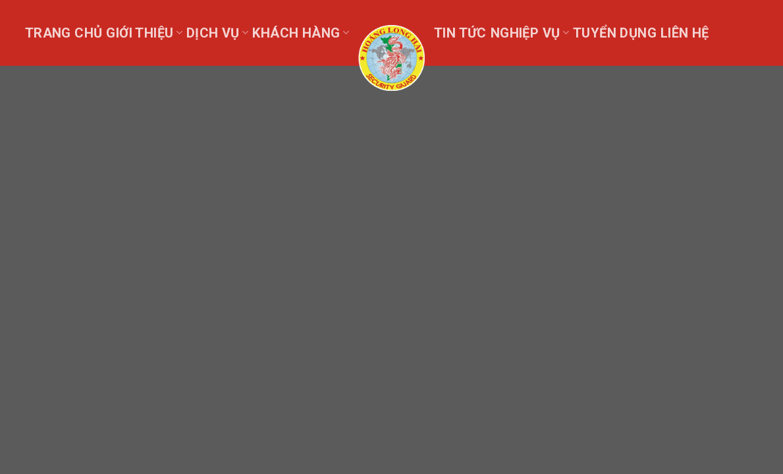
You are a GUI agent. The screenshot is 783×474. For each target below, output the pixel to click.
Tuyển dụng (615, 33)
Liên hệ (685, 33)
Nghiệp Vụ (530, 33)
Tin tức (460, 33)
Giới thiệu (144, 33)
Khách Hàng (300, 33)
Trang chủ (64, 33)
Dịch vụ (217, 33)
